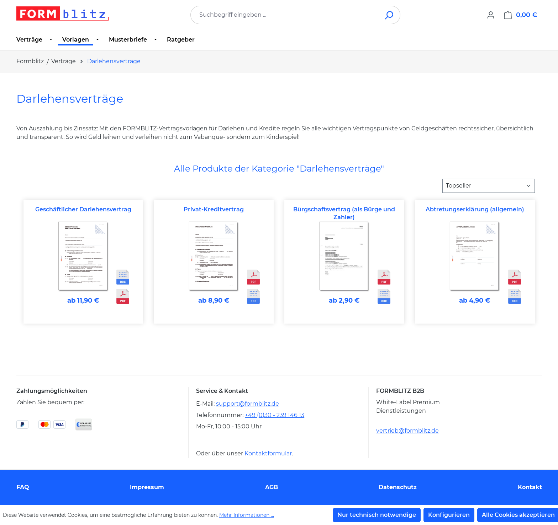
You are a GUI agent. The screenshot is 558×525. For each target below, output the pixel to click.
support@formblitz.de (247, 403)
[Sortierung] (488, 186)
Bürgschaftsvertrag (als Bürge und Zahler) (344, 213)
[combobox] (284, 15)
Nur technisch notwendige (376, 515)
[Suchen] (389, 15)
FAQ (22, 487)
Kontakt (530, 487)
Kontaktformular (268, 453)
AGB (271, 487)
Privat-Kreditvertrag (214, 209)
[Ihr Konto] (490, 15)
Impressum (147, 487)
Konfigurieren (449, 515)
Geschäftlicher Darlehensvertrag (83, 209)
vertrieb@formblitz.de (407, 430)
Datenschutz (398, 487)
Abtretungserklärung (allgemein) (475, 209)
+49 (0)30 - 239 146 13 (274, 415)
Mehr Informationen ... (246, 515)
